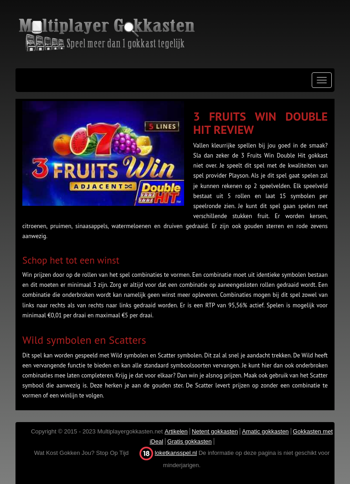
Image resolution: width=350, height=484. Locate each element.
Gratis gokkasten (189, 441)
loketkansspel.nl (176, 452)
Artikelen (176, 431)
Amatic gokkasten (265, 431)
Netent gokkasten (215, 431)
